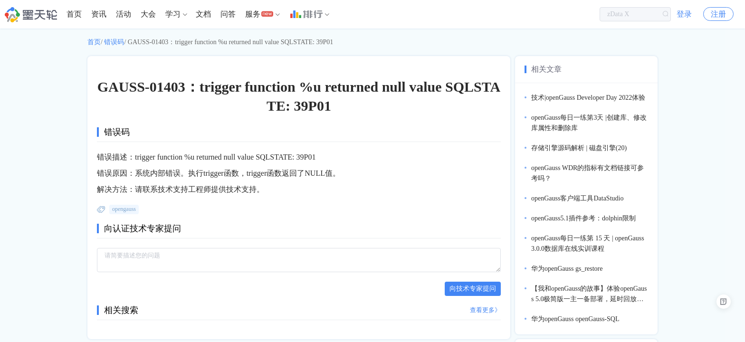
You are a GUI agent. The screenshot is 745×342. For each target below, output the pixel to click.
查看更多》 (485, 310)
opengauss (124, 209)
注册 (718, 14)
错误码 (114, 42)
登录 (684, 14)
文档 (203, 14)
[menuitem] (74, 14)
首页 (74, 14)
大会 (148, 14)
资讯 (98, 14)
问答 (228, 14)
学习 (173, 14)
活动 (123, 14)
